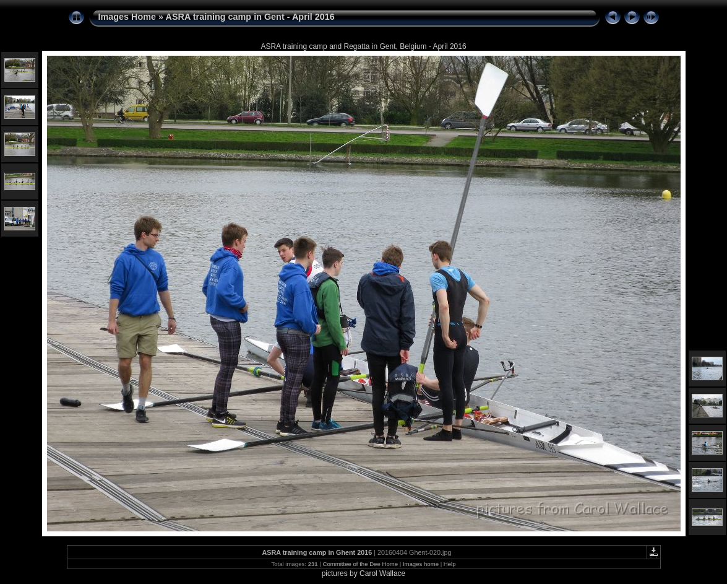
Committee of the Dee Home (360, 563)
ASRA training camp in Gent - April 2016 (250, 17)
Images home (421, 563)
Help (450, 563)
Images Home (127, 17)
